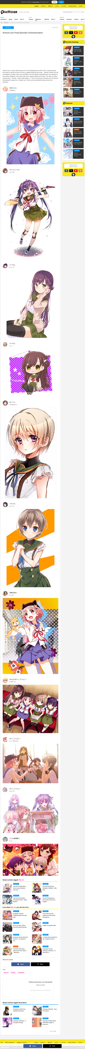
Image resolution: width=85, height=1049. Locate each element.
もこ (12, 840)
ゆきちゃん (13, 88)
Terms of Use (23, 1047)
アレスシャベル (14, 170)
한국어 (57, 6)
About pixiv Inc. (15, 1047)
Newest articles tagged (13, 880)
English (37, 6)
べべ (12, 345)
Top (1, 22)
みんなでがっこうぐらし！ (18, 679)
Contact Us (30, 1047)
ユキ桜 (12, 172)
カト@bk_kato (14, 741)
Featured (62, 19)
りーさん (12, 265)
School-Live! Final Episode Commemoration (19, 22)
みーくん (12, 402)
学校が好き (13, 593)
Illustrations (6, 22)
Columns (76, 19)
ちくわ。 (13, 267)
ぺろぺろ (12, 504)
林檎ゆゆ (13, 90)
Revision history (54, 2)
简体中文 (43, 6)
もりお (12, 506)
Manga (10, 19)
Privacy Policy (36, 2)
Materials (47, 19)
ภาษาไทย (63, 6)
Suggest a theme (21, 1042)
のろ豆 (12, 791)
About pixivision (9, 1042)
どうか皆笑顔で (14, 838)
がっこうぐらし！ (15, 738)
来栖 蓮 (13, 681)
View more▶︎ (53, 1031)
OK (61, 2)
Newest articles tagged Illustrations (15, 1003)
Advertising (38, 1047)
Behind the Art (38, 20)
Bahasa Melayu (72, 6)
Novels (16, 19)
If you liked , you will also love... (16, 907)
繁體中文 (50, 6)
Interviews (69, 19)
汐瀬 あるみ (14, 404)
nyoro (12, 595)
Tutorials (31, 19)
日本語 (80, 6)
